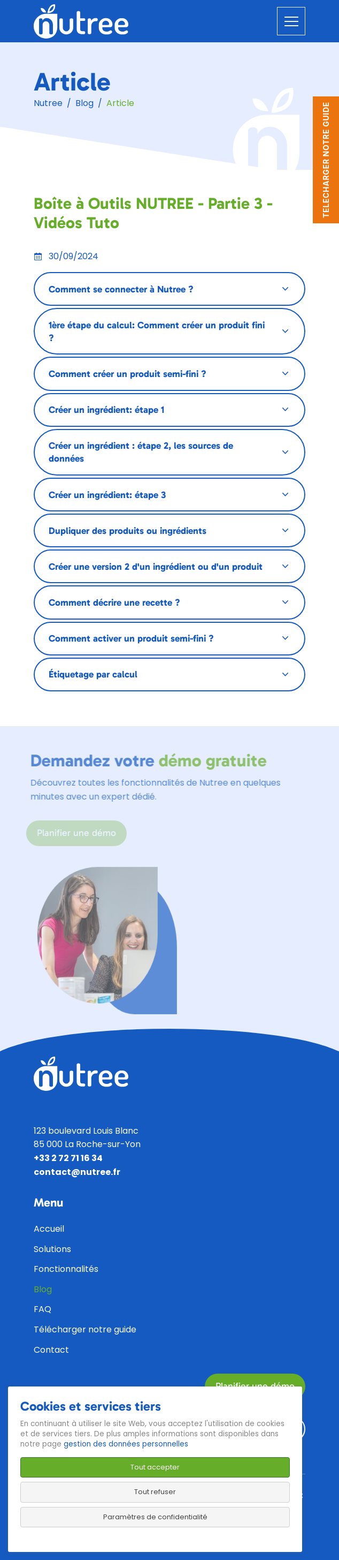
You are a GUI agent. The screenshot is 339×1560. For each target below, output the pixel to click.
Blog (84, 103)
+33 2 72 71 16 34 (68, 1158)
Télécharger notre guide (85, 1329)
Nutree (48, 103)
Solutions (52, 1249)
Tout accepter (155, 1467)
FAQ (42, 1309)
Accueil (49, 1229)
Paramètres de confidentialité (155, 1516)
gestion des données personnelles (126, 1444)
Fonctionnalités (66, 1269)
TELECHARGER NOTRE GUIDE (325, 160)
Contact (51, 1350)
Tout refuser (155, 1491)
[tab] (169, 289)
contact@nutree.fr (77, 1172)
